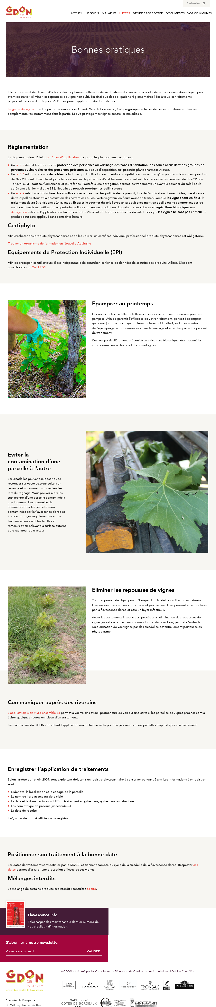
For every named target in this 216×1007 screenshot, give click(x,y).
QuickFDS (39, 267)
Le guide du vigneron (23, 109)
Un (17, 165)
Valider (201, 924)
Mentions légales (96, 995)
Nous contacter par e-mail (25, 991)
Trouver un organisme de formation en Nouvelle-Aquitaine (49, 243)
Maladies (109, 13)
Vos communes (199, 13)
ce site (91, 889)
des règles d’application (62, 157)
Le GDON (92, 13)
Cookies (117, 995)
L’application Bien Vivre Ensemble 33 (34, 713)
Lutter (124, 13)
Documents (175, 13)
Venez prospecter (148, 13)
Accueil (77, 13)
